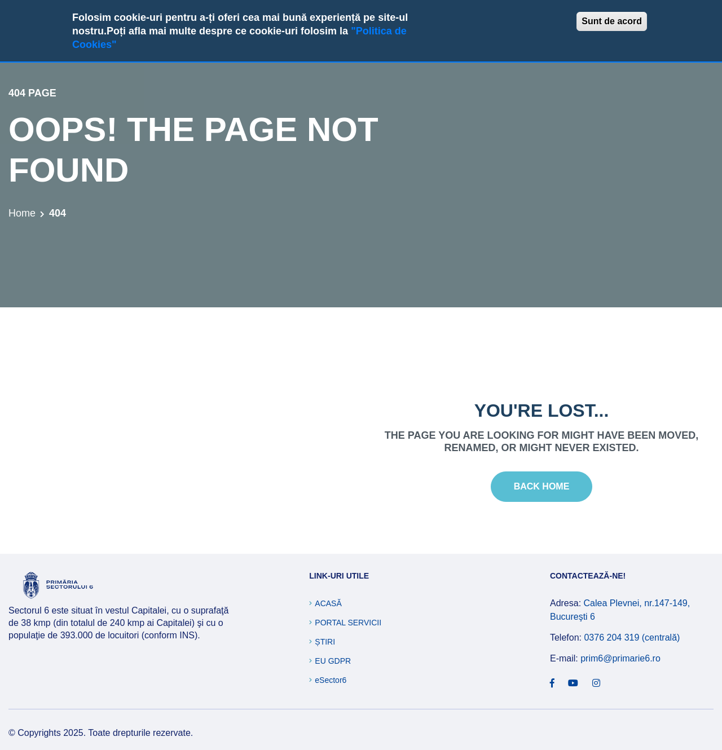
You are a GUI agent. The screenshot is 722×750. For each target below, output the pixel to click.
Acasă (328, 603)
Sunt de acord (612, 21)
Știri (325, 641)
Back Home (542, 486)
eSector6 (330, 680)
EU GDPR (333, 660)
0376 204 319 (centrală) (632, 637)
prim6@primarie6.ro (620, 658)
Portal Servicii (348, 622)
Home (22, 213)
